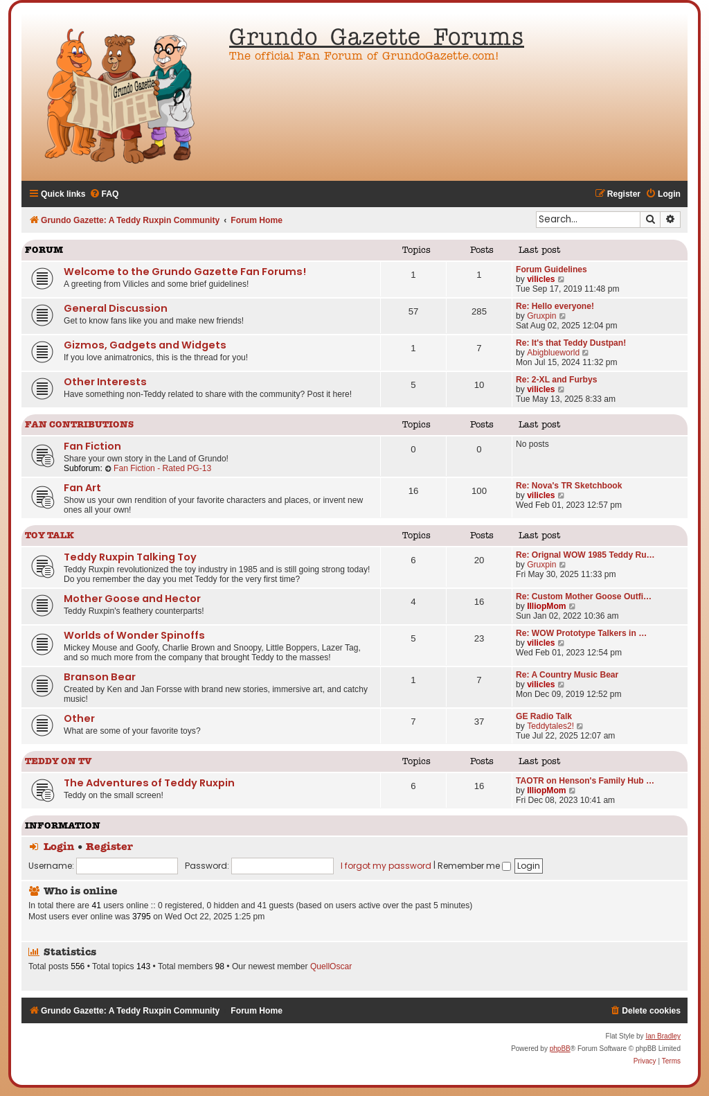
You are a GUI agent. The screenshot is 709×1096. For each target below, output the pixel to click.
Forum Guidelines (551, 269)
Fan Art (82, 488)
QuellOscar (331, 966)
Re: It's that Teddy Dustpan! (571, 343)
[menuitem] (104, 194)
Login (59, 847)
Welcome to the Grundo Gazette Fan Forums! (185, 272)
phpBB (560, 1048)
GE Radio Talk (544, 716)
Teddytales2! (550, 726)
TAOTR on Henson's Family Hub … (585, 781)
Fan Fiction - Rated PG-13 (158, 468)
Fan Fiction (92, 446)
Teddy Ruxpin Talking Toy (130, 557)
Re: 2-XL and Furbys (556, 380)
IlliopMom (546, 606)
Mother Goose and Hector (132, 599)
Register (109, 847)
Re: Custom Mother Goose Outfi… (584, 596)
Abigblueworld (553, 352)
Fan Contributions (79, 425)
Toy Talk (49, 535)
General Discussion (116, 308)
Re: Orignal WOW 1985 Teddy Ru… (585, 555)
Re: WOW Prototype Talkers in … (581, 633)
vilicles (541, 279)
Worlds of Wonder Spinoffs (134, 635)
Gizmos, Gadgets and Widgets (145, 345)
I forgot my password (386, 866)
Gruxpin (541, 316)
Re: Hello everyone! (555, 306)
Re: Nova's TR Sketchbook (569, 485)
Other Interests (105, 382)
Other (79, 718)
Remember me (474, 866)
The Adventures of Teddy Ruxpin (149, 783)
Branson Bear (100, 677)
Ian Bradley (663, 1036)
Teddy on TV (58, 761)
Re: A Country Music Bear (567, 675)
